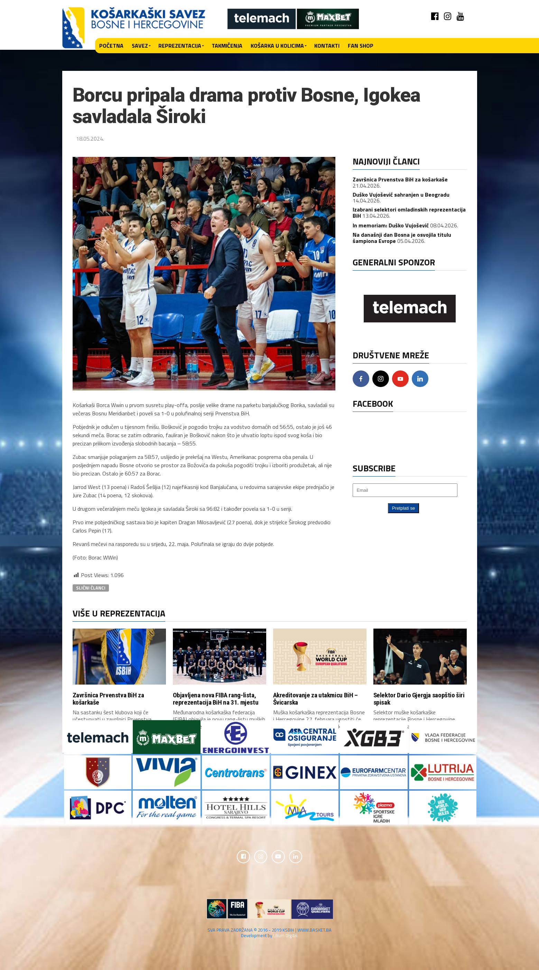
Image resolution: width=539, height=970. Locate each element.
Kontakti (327, 45)
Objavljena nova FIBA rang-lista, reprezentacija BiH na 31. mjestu (216, 698)
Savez (140, 45)
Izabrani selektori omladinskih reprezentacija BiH (409, 212)
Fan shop (360, 45)
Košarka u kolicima (277, 45)
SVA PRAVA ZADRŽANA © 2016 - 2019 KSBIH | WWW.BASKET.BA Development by (269, 933)
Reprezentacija (179, 45)
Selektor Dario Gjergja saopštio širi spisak (419, 698)
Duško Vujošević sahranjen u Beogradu (401, 194)
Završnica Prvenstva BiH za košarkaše (400, 179)
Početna (111, 45)
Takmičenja (227, 45)
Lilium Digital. (285, 935)
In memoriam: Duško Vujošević (391, 225)
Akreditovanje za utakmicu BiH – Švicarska (315, 698)
